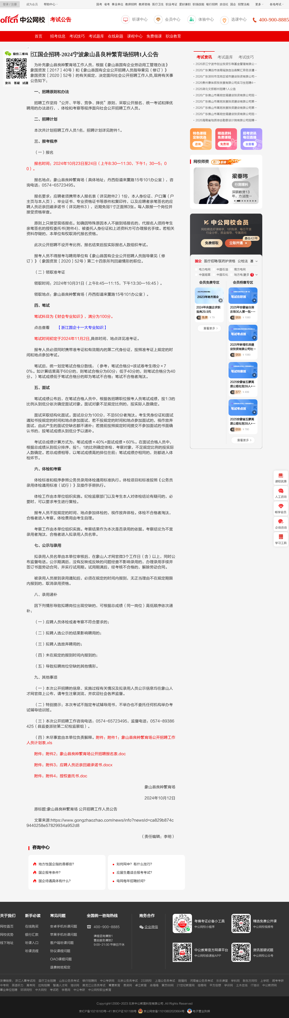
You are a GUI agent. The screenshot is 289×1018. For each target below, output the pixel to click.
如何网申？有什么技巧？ (135, 864)
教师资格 (144, 4)
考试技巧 (77, 36)
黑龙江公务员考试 (93, 985)
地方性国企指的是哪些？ (57, 864)
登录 (6, 4)
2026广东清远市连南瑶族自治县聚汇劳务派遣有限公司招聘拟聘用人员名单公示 (227, 70)
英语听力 (17, 985)
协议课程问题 (60, 951)
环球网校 (26, 990)
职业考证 (171, 4)
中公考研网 (107, 980)
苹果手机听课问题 (63, 934)
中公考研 (79, 990)
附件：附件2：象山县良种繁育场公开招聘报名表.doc (80, 754)
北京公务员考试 (128, 980)
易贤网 (127, 985)
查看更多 (209, 328)
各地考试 (277, 4)
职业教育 (173, 36)
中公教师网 (269, 985)
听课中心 (140, 19)
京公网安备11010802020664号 (164, 1011)
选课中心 (239, 19)
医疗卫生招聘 (47, 980)
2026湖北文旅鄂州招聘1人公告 (216, 89)
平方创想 (215, 985)
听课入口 (32, 943)
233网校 (146, 980)
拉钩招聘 (44, 985)
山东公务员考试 (69, 980)
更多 (259, 4)
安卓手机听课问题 (63, 926)
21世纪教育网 (186, 985)
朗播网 (182, 980)
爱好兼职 (185, 4)
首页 (38, 36)
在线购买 (32, 926)
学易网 (66, 990)
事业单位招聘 (8, 990)
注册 (14, 4)
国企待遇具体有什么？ (55, 881)
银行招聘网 (89, 980)
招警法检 (244, 4)
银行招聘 (212, 4)
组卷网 (202, 985)
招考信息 (58, 36)
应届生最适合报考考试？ (135, 873)
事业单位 (117, 4)
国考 (99, 4)
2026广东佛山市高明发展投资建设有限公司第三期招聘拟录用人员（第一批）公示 (227, 101)
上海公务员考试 (165, 980)
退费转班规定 (60, 967)
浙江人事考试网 (25, 980)
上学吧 (264, 980)
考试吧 (54, 990)
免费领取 (211, 243)
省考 (107, 4)
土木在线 (242, 985)
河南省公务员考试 (201, 980)
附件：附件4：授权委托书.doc (60, 776)
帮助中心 (51, 4)
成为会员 (32, 4)
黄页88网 (168, 985)
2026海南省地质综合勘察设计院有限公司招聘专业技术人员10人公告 (227, 120)
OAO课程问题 (61, 959)
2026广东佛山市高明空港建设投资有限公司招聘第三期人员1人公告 (227, 95)
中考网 (4, 985)
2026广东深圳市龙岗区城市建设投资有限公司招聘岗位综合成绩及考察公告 (227, 76)
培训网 (75, 985)
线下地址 (6, 943)
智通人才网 (60, 985)
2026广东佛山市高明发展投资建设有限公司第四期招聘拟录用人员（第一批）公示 (227, 107)
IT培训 (255, 985)
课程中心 (135, 36)
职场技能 (198, 4)
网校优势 (6, 934)
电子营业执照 (198, 1011)
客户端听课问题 (62, 943)
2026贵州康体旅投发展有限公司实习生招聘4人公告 (227, 82)
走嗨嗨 (154, 985)
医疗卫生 (158, 4)
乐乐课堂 (222, 980)
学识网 (228, 985)
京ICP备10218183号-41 (95, 1011)
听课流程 (32, 951)
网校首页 (6, 926)
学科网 (235, 980)
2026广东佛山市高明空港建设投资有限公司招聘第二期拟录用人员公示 (227, 114)
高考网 (30, 985)
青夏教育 (114, 985)
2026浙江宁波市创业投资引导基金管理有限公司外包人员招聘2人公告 (227, 64)
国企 (233, 4)
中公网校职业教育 (99, 990)
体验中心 (206, 19)
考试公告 (60, 20)
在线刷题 (115, 36)
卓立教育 (141, 985)
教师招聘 (131, 4)
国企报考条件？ (50, 873)
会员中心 (172, 19)
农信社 (224, 4)
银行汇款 (32, 934)
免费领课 (154, 36)
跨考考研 (278, 980)
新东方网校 (250, 980)
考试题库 (96, 36)
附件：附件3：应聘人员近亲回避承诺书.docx (73, 765)
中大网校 (41, 990)
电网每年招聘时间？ (132, 881)
